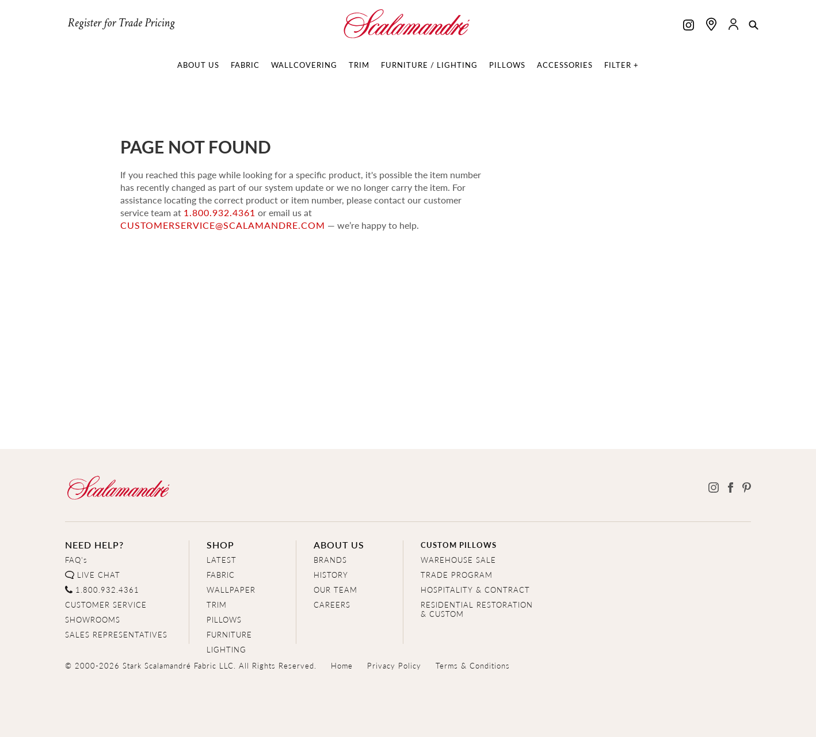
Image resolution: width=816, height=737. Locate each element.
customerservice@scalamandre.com (222, 225)
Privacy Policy (394, 665)
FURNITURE (229, 634)
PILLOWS (224, 619)
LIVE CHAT (98, 574)
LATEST (222, 559)
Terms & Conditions (473, 665)
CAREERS (332, 604)
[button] (753, 26)
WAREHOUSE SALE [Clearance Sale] (458, 559)
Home (342, 665)
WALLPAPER (231, 589)
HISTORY (331, 574)
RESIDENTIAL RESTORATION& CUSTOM (477, 609)
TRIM (217, 604)
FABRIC (221, 574)
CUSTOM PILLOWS (459, 544)
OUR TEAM (335, 589)
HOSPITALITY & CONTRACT (475, 589)
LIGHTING (226, 649)
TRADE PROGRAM (457, 574)
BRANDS (330, 559)
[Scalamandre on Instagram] (688, 26)
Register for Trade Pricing (120, 23)
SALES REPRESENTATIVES (116, 634)
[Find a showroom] (711, 24)
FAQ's (76, 559)
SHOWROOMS (92, 619)
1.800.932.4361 (220, 212)
